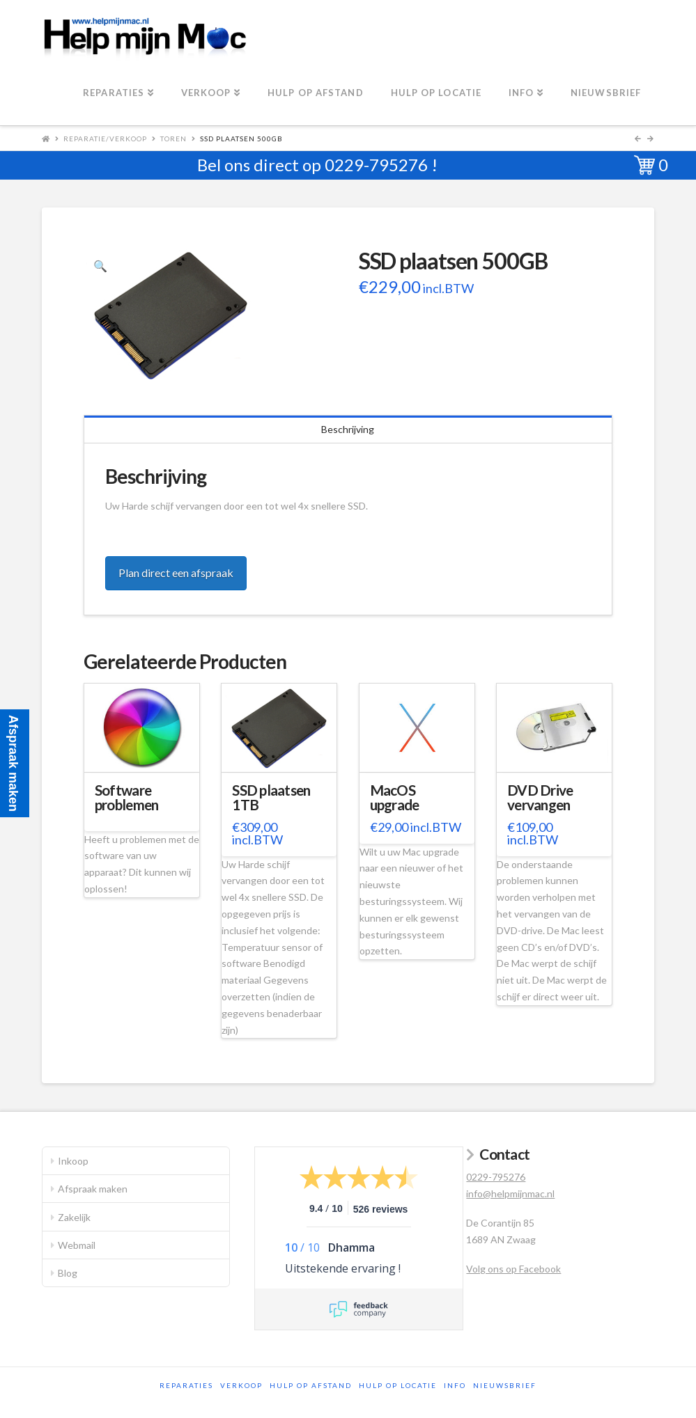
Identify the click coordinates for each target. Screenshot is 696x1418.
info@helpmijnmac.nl (510, 1193)
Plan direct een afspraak (175, 572)
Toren (173, 138)
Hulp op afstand (311, 1385)
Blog (67, 1273)
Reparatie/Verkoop (105, 138)
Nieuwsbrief (504, 1385)
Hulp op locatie (398, 1385)
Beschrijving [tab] (347, 429)
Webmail (76, 1245)
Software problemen (126, 798)
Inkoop (73, 1161)
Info (455, 1385)
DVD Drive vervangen (540, 798)
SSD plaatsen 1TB (271, 798)
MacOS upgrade (394, 798)
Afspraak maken (92, 1189)
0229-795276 (376, 165)
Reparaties (186, 1385)
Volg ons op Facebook (513, 1269)
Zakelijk (74, 1217)
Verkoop (241, 1385)
